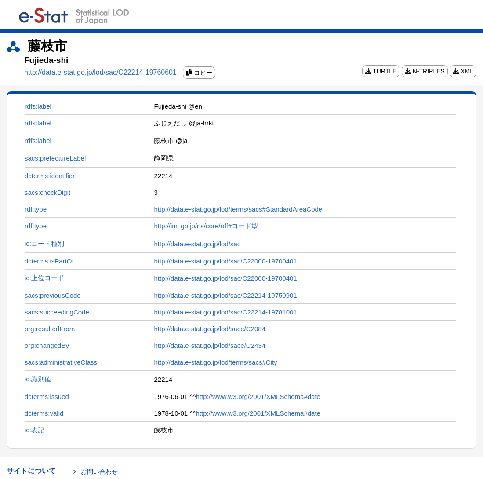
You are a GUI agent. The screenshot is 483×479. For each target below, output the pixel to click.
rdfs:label (38, 106)
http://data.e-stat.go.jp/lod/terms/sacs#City (215, 362)
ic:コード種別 (44, 243)
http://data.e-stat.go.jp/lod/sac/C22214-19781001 (225, 312)
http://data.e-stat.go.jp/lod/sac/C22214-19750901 (225, 295)
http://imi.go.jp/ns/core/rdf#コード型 (206, 226)
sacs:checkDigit (47, 192)
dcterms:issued (47, 396)
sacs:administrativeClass (61, 362)
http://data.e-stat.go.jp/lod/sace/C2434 (209, 345)
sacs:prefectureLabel (55, 158)
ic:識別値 (38, 379)
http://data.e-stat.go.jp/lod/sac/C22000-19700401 (225, 261)
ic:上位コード (44, 278)
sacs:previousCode (53, 295)
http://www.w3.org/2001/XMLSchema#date (258, 396)
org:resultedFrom (50, 329)
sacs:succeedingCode (57, 312)
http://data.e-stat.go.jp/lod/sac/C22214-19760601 (100, 72)
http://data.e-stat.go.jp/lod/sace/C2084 (209, 329)
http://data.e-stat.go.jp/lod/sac (197, 244)
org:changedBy (47, 345)
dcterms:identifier (50, 175)
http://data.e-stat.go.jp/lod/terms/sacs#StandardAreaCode (238, 209)
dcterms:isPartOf (49, 261)
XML (463, 71)
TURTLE (381, 71)
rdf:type (36, 209)
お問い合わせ (99, 471)
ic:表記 (34, 430)
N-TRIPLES (425, 71)
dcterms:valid (44, 413)
